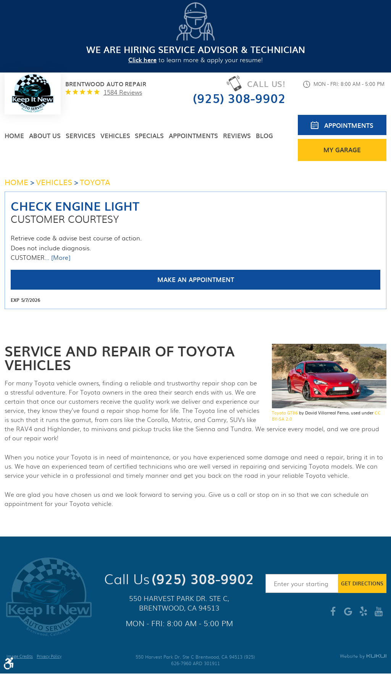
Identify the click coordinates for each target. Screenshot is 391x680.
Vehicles (115, 135)
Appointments (193, 135)
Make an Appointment (195, 279)
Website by (363, 656)
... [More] (57, 257)
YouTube (378, 614)
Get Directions (362, 583)
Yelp (363, 614)
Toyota (95, 181)
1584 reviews (122, 92)
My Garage (342, 149)
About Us (45, 135)
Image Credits (19, 657)
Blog (264, 135)
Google (348, 614)
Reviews (237, 135)
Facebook (333, 614)
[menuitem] (14, 135)
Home (14, 135)
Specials (149, 135)
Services (80, 135)
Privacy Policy (49, 657)
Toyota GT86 (285, 412)
